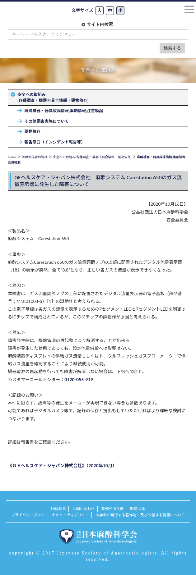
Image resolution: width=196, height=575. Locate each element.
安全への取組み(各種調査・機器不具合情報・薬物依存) (52, 97)
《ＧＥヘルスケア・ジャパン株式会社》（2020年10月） (62, 465)
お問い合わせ (83, 508)
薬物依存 (32, 131)
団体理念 (58, 508)
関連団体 (137, 508)
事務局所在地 (112, 508)
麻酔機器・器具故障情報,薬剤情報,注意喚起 (63, 110)
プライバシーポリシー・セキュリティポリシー (50, 515)
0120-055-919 (78, 379)
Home (12, 157)
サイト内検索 (100, 24)
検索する (172, 48)
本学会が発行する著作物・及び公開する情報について (140, 515)
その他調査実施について (46, 121)
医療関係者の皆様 (34, 157)
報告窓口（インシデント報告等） (54, 141)
